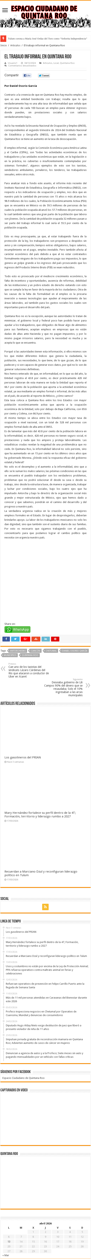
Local (56, 63)
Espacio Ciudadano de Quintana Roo (23, 1041)
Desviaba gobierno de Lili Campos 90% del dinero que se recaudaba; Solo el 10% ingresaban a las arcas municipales (62, 651)
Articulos (15, 45)
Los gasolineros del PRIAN (22, 721)
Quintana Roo (67, 63)
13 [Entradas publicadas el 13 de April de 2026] (8, 1205)
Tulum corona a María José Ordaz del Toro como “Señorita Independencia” (47, 38)
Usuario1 (12, 63)
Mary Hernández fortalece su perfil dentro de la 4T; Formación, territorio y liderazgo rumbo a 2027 (40, 778)
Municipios (10, 619)
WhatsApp (21, 593)
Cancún (35, 614)
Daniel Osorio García (74, 614)
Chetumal (51, 614)
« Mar (5, 1218)
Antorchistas (18, 614)
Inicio (3, 45)
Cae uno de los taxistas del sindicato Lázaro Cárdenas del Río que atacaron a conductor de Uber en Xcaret (29, 634)
